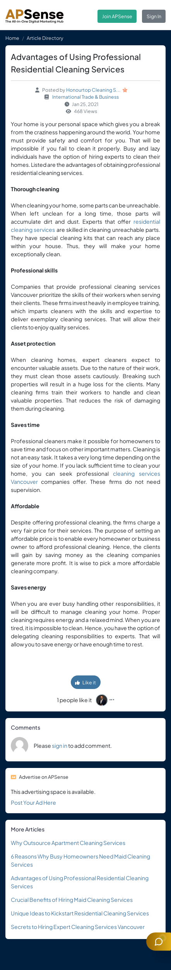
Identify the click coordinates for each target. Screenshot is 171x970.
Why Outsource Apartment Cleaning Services (68, 842)
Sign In (154, 16)
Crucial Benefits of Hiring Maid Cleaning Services (72, 899)
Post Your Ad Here (33, 802)
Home (12, 38)
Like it (85, 682)
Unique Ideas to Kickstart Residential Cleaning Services (80, 913)
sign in (59, 745)
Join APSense (117, 16)
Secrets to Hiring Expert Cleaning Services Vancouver (78, 926)
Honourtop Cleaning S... (93, 90)
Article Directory (45, 38)
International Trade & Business (85, 97)
